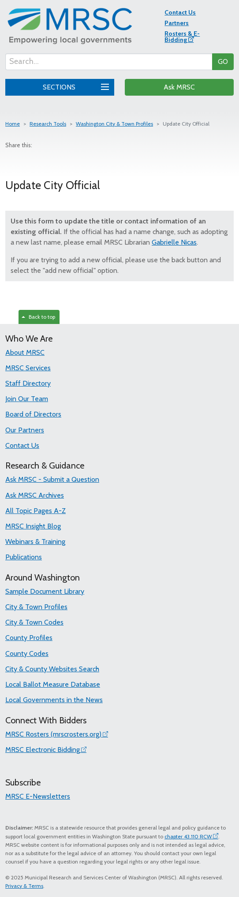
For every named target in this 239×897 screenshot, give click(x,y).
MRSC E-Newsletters (37, 796)
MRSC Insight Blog (33, 526)
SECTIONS (74, 86)
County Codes (27, 653)
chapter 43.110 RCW (188, 836)
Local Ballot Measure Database (52, 684)
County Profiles (28, 637)
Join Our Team (26, 399)
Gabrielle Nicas (174, 242)
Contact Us (180, 12)
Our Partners (24, 430)
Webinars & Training (35, 541)
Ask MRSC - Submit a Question (52, 479)
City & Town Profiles (36, 607)
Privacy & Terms (24, 885)
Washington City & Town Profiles (114, 123)
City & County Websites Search (52, 669)
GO (223, 61)
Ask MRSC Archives (34, 495)
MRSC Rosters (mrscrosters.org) (53, 734)
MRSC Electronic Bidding (42, 749)
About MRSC (25, 352)
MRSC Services (28, 368)
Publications (23, 557)
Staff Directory (28, 383)
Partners (176, 23)
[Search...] (109, 61)
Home (12, 123)
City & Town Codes (34, 622)
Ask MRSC (179, 87)
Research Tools (48, 123)
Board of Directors (33, 414)
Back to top (38, 316)
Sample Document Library (44, 591)
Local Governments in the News (54, 700)
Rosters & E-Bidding (182, 37)
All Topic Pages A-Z (35, 510)
